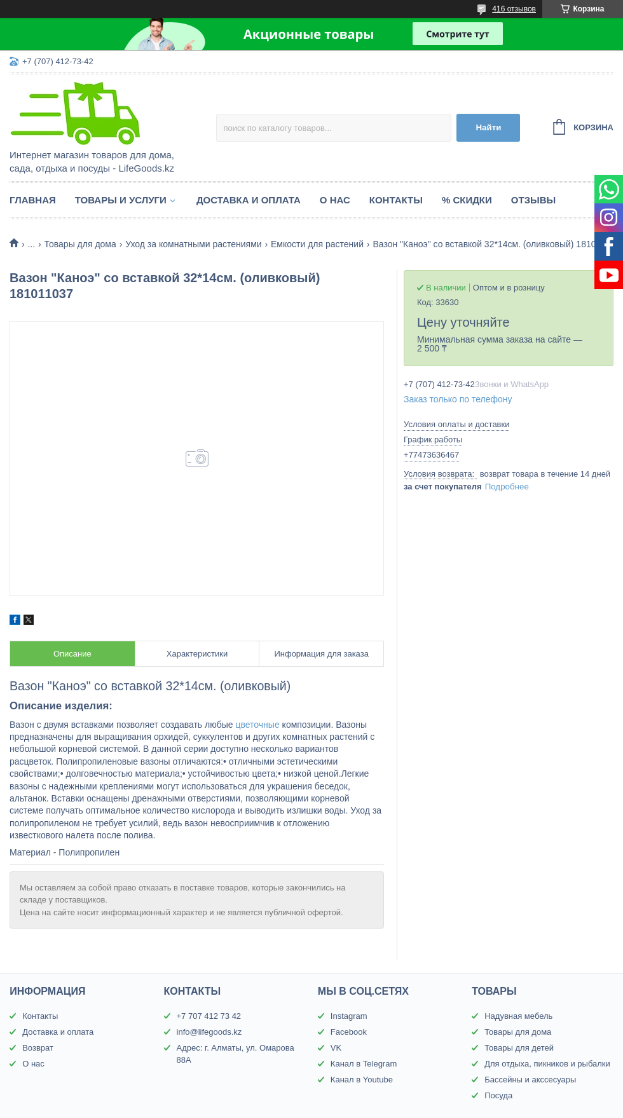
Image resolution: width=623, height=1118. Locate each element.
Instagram (349, 1016)
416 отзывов (514, 8)
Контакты (396, 200)
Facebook (349, 1032)
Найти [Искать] (488, 127)
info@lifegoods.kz (209, 1032)
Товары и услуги (121, 200)
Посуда (498, 1095)
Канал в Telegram (364, 1063)
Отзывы (533, 200)
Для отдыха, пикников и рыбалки (547, 1063)
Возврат (37, 1048)
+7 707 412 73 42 (209, 1016)
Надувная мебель (518, 1016)
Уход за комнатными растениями (193, 244)
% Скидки (467, 200)
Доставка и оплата (248, 200)
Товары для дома (80, 244)
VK (336, 1048)
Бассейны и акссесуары (530, 1079)
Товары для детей (519, 1048)
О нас (335, 200)
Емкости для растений (317, 244)
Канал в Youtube (362, 1079)
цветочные (257, 724)
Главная (33, 200)
